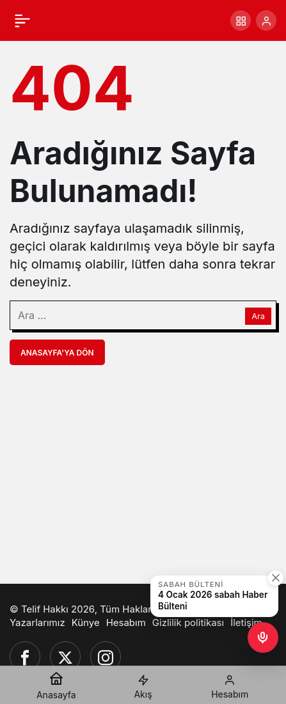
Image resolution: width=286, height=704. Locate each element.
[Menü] (22, 20)
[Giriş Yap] (266, 20)
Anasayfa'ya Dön (57, 352)
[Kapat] (275, 578)
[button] (240, 20)
